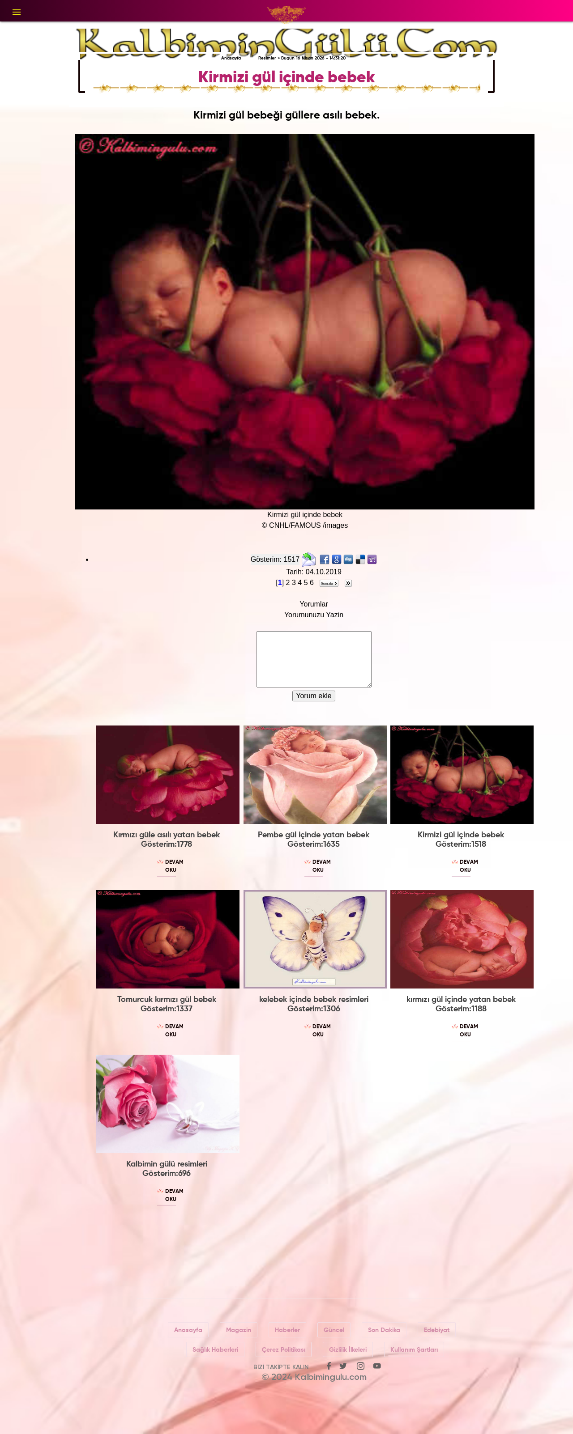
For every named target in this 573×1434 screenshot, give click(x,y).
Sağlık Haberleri (215, 1350)
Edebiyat (436, 1330)
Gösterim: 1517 (275, 559)
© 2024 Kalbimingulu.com (314, 1377)
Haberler (287, 1330)
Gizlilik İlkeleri (348, 1350)
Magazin (238, 1330)
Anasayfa (231, 57)
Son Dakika (384, 1330)
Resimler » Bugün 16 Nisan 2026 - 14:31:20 (302, 57)
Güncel (334, 1330)
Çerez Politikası (283, 1350)
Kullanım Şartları (414, 1350)
